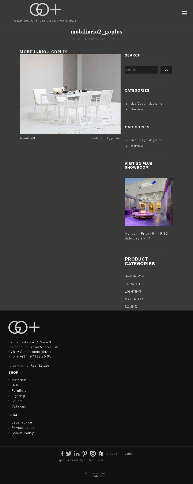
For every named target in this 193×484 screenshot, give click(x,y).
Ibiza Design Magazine (145, 103)
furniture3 (27, 138)
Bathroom (134, 276)
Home (78, 39)
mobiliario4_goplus (106, 138)
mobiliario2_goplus (44, 52)
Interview (136, 109)
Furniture (135, 284)
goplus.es (66, 460)
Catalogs (19, 406)
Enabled (96, 476)
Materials (134, 299)
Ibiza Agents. (18, 365)
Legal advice (22, 422)
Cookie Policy (23, 433)
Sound (131, 306)
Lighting (133, 291)
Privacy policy (23, 427)
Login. (129, 453)
